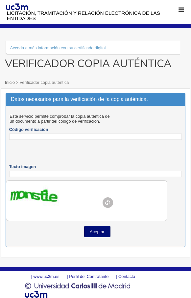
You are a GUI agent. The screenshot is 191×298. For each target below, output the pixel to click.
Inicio (10, 82)
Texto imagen (22, 166)
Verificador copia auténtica (43, 82)
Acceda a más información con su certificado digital (58, 47)
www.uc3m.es (47, 276)
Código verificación (28, 129)
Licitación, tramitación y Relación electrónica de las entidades (83, 16)
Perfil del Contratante (88, 276)
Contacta (126, 276)
